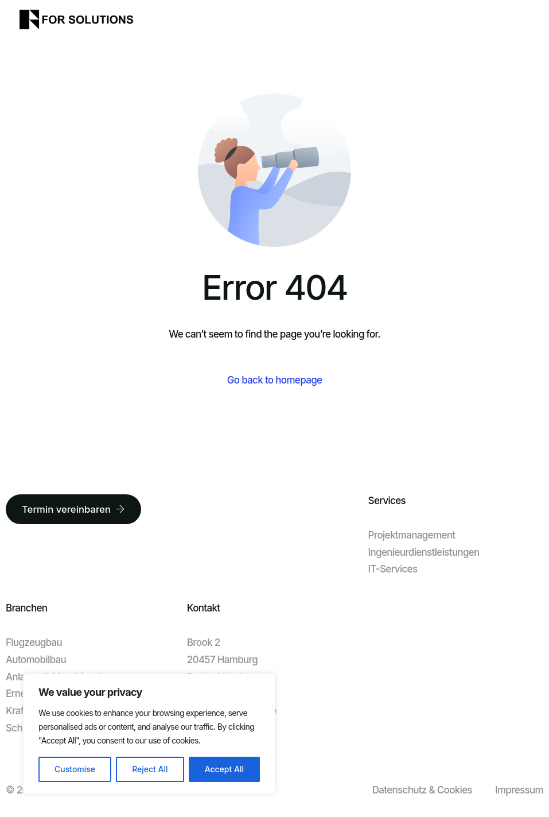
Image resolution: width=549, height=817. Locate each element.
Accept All (224, 769)
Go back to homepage (274, 380)
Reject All (150, 769)
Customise (74, 769)
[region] (149, 733)
